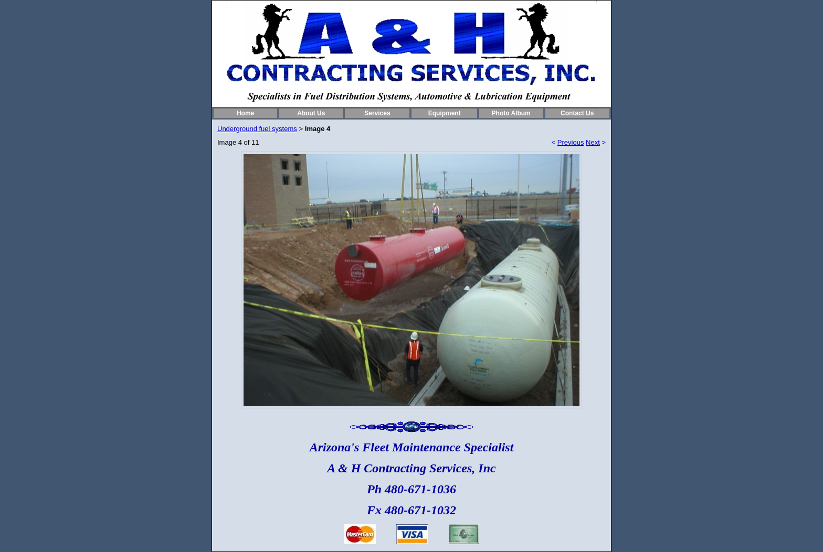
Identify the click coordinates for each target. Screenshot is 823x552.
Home (245, 113)
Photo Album (511, 113)
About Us (311, 113)
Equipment (444, 113)
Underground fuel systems (257, 129)
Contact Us (577, 113)
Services (377, 113)
